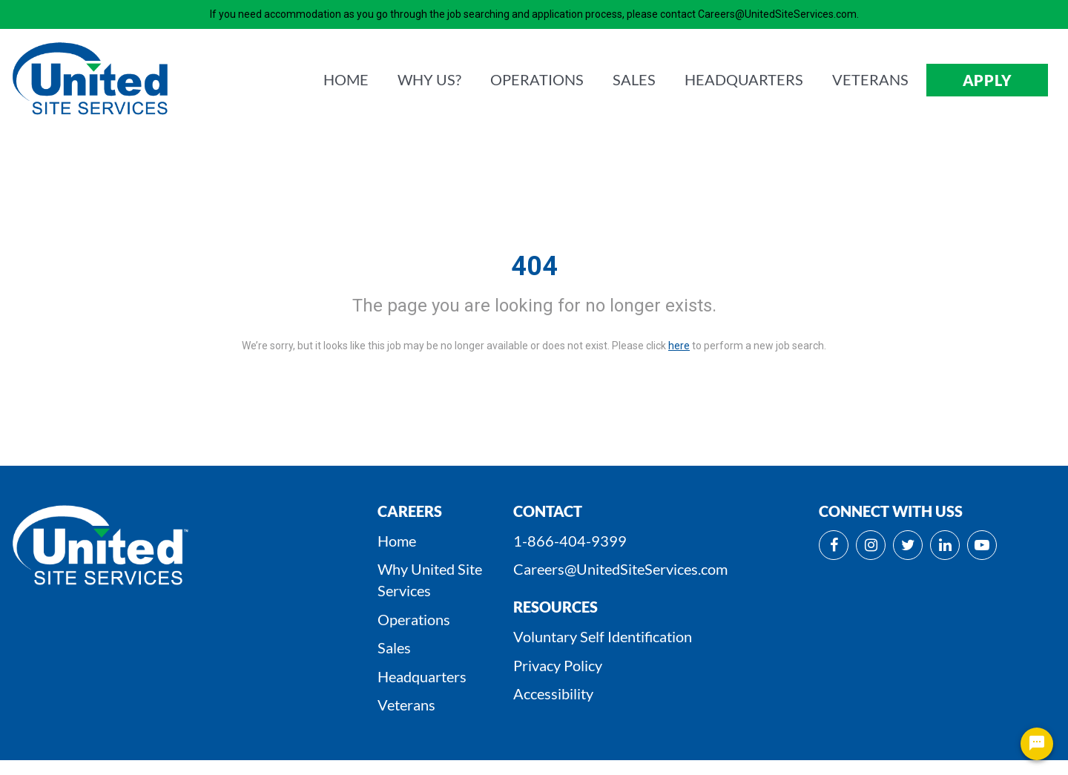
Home (397, 541)
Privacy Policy (557, 665)
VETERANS (870, 79)
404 (534, 266)
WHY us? (429, 79)
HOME (346, 79)
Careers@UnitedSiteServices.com (620, 569)
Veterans (406, 704)
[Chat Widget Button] (1037, 744)
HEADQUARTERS (744, 79)
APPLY (987, 80)
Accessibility (553, 693)
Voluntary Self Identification (602, 636)
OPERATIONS (537, 79)
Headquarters (422, 676)
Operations (414, 619)
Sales (394, 647)
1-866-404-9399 (570, 541)
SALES (634, 79)
